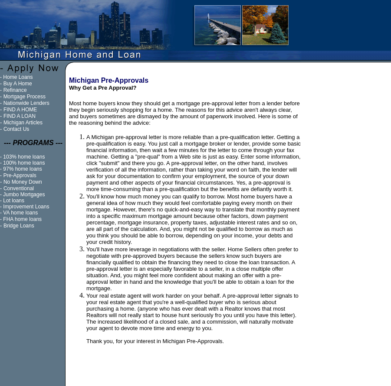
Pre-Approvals (19, 175)
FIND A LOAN (19, 116)
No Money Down (22, 182)
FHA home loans (22, 219)
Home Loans (18, 77)
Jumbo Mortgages (24, 194)
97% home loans (22, 169)
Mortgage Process (24, 97)
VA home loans (20, 213)
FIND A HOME (20, 110)
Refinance (15, 90)
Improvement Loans (26, 207)
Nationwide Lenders (26, 103)
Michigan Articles (23, 123)
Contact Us (16, 129)
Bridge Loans (18, 226)
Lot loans (13, 201)
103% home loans (24, 157)
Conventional (18, 188)
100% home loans (24, 163)
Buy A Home (17, 84)
